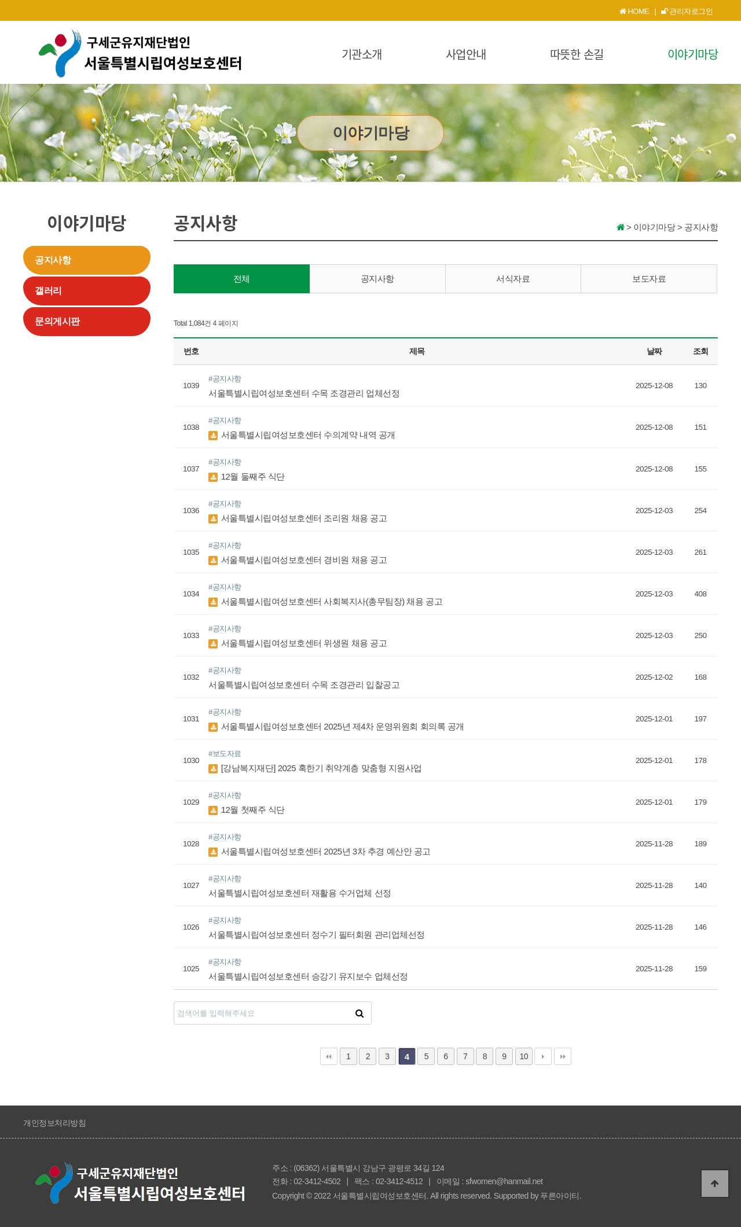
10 (523, 1056)
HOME (634, 11)
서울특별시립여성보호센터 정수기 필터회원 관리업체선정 (316, 934)
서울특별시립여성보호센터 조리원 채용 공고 (297, 518)
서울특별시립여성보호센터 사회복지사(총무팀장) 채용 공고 (325, 601)
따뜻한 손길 (577, 54)
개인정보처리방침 (54, 1123)
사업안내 (466, 54)
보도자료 (649, 278)
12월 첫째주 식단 (246, 810)
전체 (241, 278)
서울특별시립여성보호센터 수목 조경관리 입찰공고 (303, 685)
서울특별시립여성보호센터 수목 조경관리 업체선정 (303, 393)
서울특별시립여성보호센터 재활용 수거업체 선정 (299, 893)
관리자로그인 (687, 11)
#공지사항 (224, 378)
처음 (329, 1056)
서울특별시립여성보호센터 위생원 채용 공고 (297, 643)
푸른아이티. (560, 1195)
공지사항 (53, 260)
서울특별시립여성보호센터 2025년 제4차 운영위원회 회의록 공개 (336, 726)
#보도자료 (224, 753)
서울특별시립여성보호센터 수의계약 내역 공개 (301, 435)
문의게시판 (57, 321)
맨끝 (562, 1056)
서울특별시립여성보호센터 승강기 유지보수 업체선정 (308, 976)
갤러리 (48, 291)
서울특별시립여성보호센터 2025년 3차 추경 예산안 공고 (319, 851)
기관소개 (362, 54)
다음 (543, 1056)
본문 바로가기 (0, 0)
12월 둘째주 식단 (246, 476)
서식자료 (513, 278)
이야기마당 (692, 54)
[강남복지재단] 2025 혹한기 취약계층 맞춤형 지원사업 (315, 768)
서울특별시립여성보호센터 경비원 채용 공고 (297, 560)
